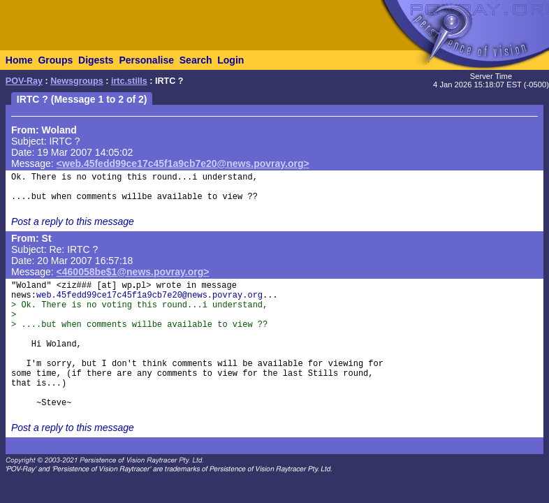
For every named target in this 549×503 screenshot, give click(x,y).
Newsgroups (76, 81)
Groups (55, 60)
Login (230, 60)
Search (196, 60)
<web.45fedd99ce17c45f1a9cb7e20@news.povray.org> (183, 163)
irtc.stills (129, 81)
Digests (96, 60)
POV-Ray (24, 81)
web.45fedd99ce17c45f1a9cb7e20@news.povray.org (149, 295)
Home (19, 60)
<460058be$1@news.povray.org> (133, 271)
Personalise (146, 60)
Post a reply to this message (72, 221)
